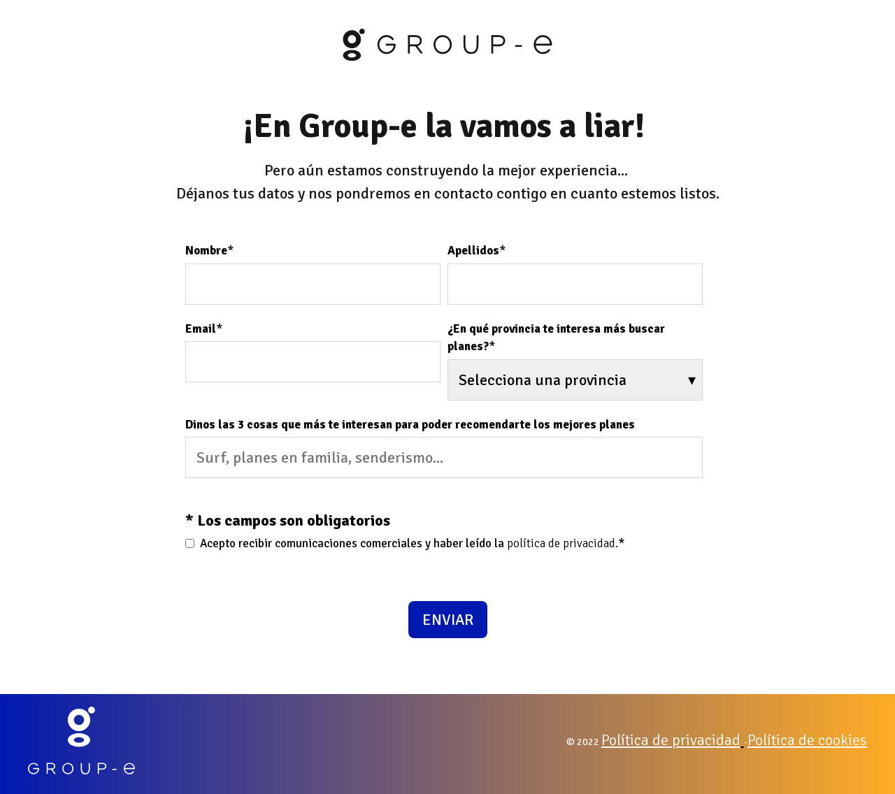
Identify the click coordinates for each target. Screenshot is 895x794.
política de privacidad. (562, 543)
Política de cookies (807, 739)
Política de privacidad (670, 739)
